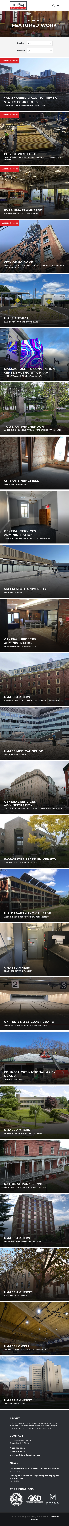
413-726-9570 (18, 1451)
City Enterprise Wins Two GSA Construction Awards (34, 1468)
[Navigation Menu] (58, 5)
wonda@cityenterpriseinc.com (26, 1455)
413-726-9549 (18, 1448)
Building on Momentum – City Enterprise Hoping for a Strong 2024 (34, 1477)
